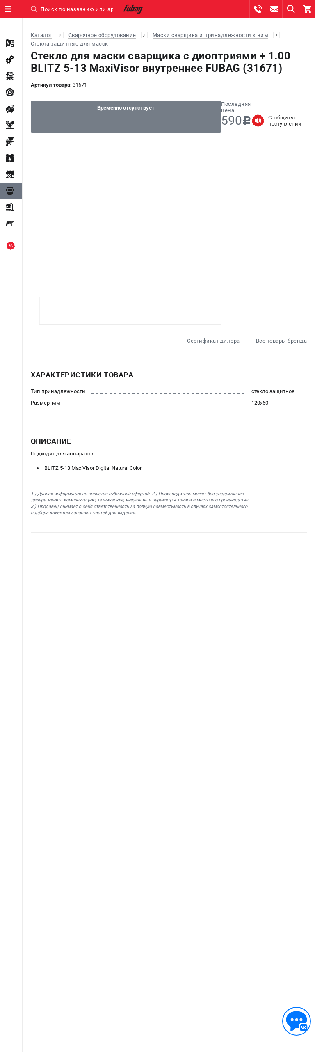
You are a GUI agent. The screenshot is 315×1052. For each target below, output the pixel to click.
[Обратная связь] (296, 1021)
